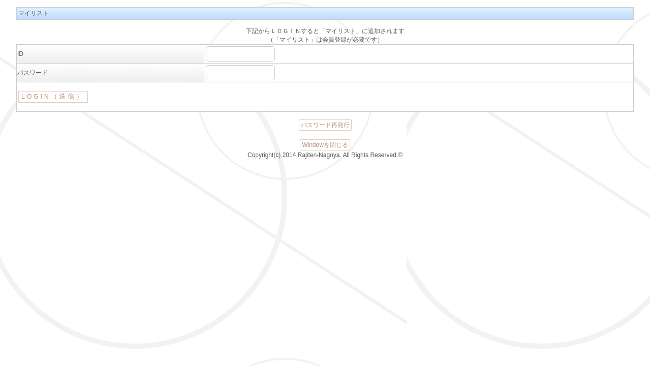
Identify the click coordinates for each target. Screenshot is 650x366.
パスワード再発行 (325, 125)
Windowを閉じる (325, 144)
